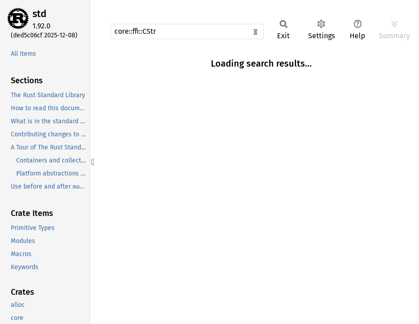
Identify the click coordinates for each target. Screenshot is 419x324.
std (39, 14)
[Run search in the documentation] (187, 31)
